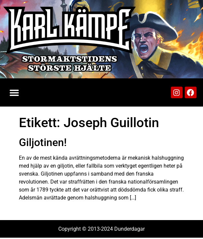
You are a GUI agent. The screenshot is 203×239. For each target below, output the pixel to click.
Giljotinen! (43, 142)
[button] (14, 92)
